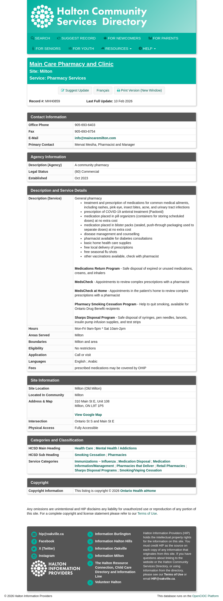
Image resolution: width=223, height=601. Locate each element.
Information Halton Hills (113, 541)
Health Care (84, 448)
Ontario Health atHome (138, 491)
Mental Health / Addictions (116, 448)
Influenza (109, 461)
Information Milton (109, 556)
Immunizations (86, 461)
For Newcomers (122, 38)
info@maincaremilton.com (95, 138)
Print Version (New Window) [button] (139, 90)
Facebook (46, 541)
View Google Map (88, 415)
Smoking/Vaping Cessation (141, 470)
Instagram (47, 556)
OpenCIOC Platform (205, 596)
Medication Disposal (134, 461)
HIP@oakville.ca (163, 578)
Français (103, 90)
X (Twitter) (47, 548)
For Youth (81, 48)
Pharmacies (117, 455)
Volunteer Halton (108, 582)
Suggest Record (76, 38)
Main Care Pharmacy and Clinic (71, 64)
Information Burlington (113, 534)
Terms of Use (147, 513)
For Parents (163, 38)
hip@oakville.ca (51, 534)
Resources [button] (116, 48)
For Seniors (46, 48)
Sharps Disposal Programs (96, 470)
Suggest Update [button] (75, 90)
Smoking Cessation (90, 455)
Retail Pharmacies (171, 466)
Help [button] (147, 48)
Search (40, 38)
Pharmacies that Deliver (135, 466)
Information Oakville (111, 548)
